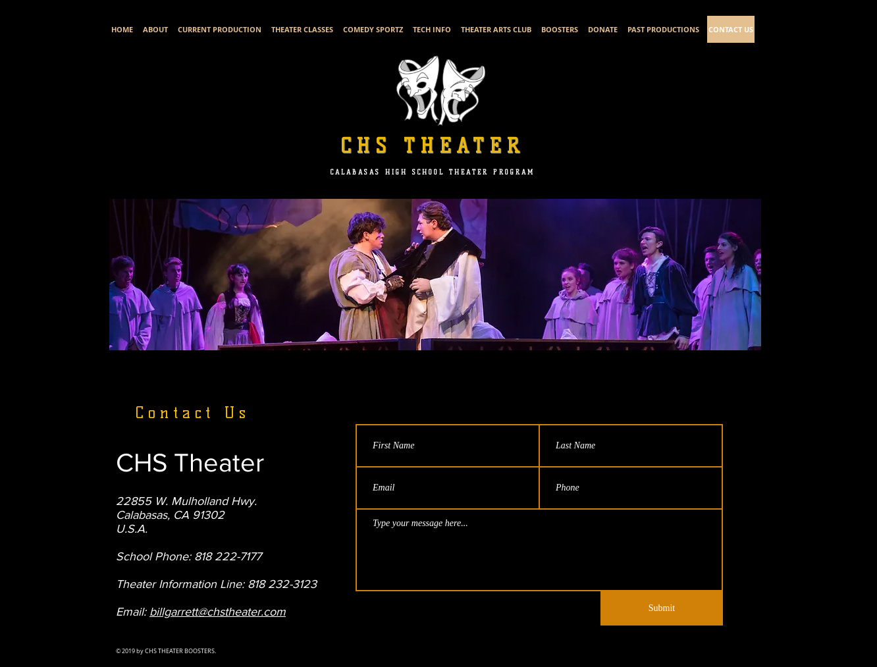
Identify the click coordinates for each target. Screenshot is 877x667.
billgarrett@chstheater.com (217, 611)
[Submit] (661, 608)
